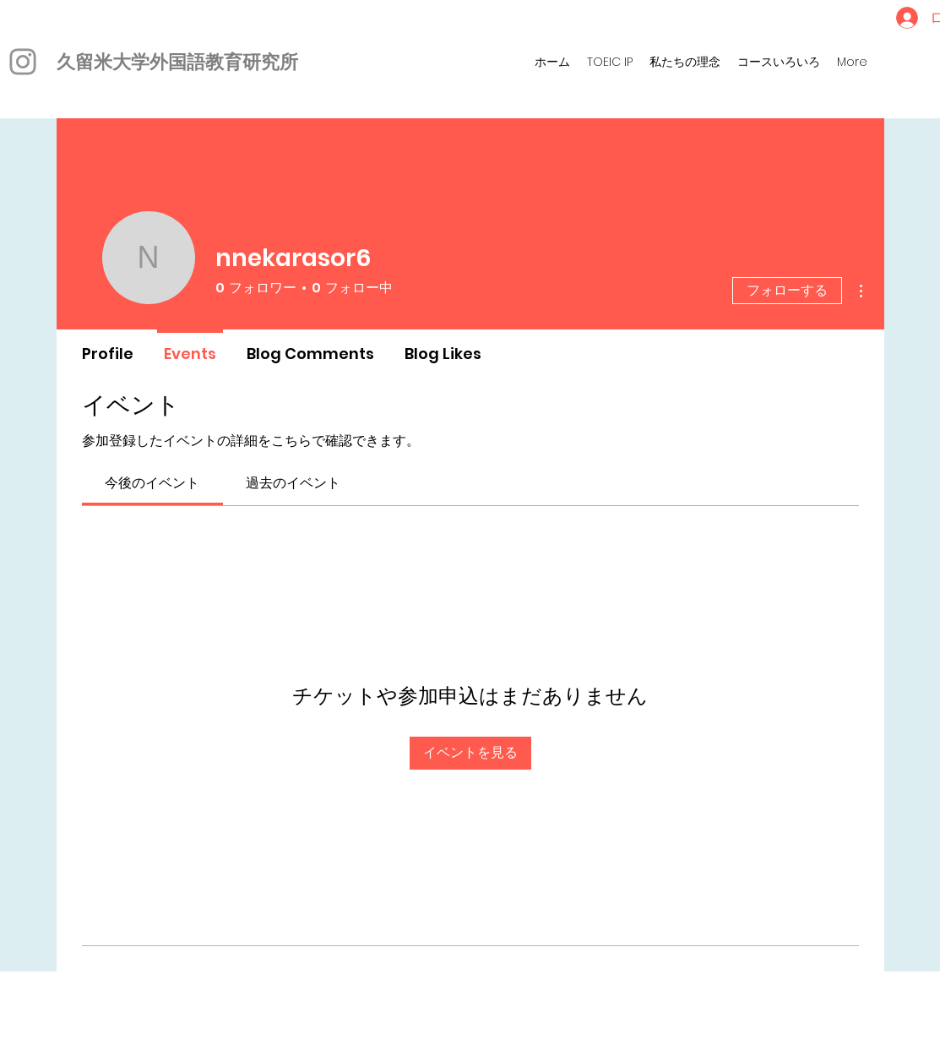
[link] (152, 483)
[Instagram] (23, 61)
